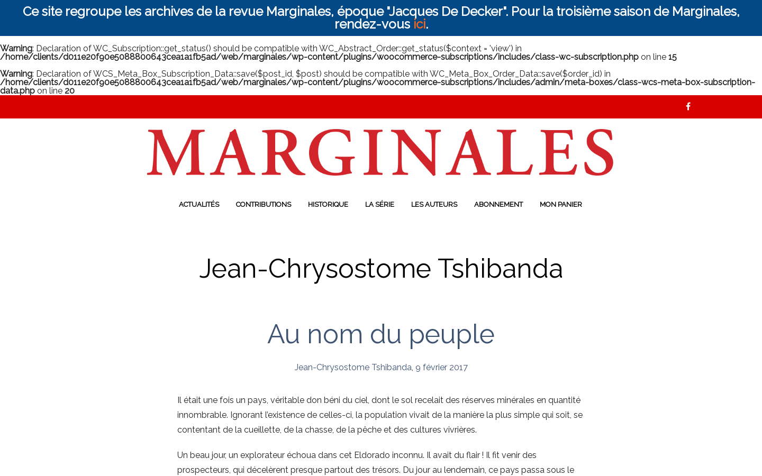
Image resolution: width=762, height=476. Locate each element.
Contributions (263, 204)
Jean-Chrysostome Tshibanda (353, 367)
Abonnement (498, 204)
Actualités (199, 204)
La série (379, 204)
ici (419, 24)
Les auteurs (434, 204)
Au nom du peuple (381, 334)
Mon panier (561, 204)
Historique (328, 204)
